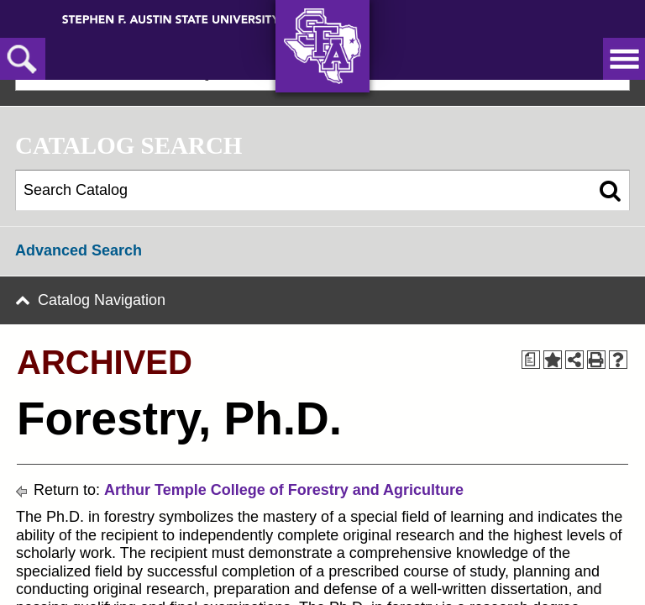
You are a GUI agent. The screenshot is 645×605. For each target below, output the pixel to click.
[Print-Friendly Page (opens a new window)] (596, 359)
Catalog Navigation (101, 300)
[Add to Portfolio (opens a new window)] (552, 359)
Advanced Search (78, 250)
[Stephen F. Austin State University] (171, 18)
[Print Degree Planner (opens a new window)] (531, 359)
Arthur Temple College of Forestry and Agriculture (284, 489)
